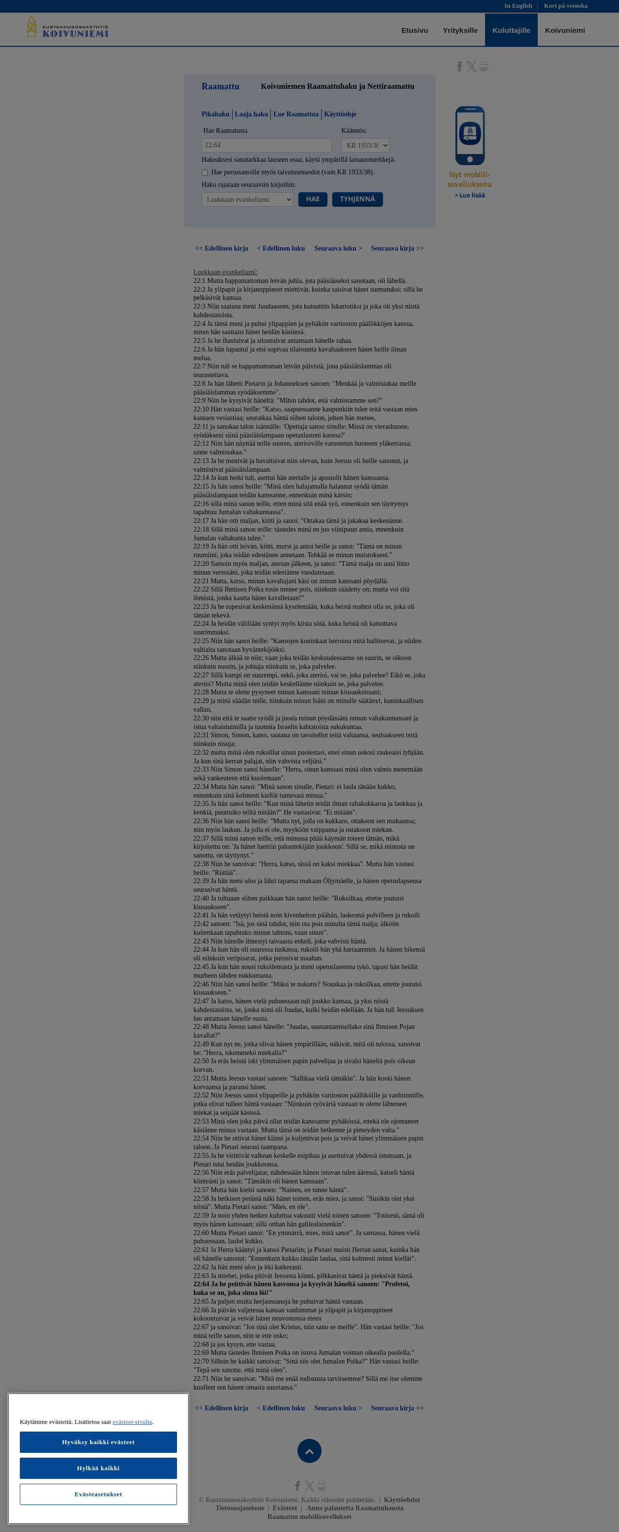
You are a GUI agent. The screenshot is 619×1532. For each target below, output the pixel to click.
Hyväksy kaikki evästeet (98, 1442)
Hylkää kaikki (98, 1468)
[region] (98, 1458)
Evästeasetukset (98, 1494)
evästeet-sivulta (132, 1421)
